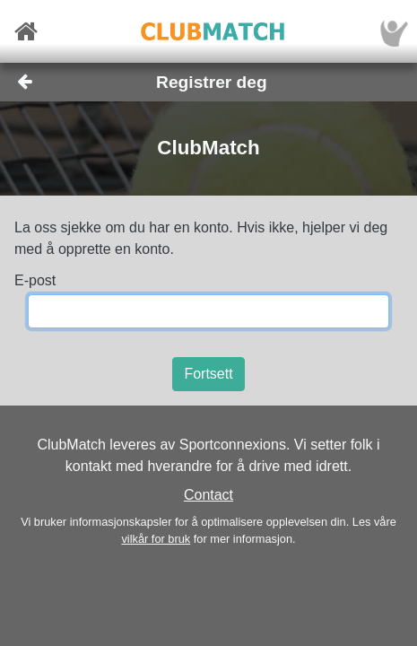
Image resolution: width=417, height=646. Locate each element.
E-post (35, 280)
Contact (208, 494)
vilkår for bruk (155, 539)
